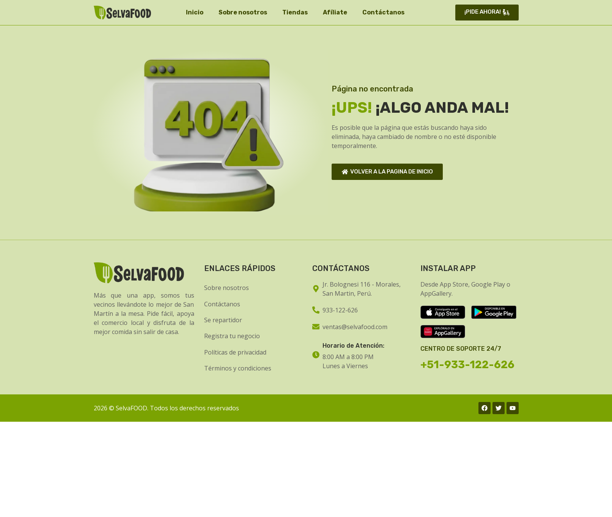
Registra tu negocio (232, 336)
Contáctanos (383, 12)
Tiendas (295, 12)
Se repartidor (223, 320)
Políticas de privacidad (235, 352)
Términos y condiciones (237, 368)
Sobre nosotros (243, 12)
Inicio (194, 12)
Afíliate (335, 12)
